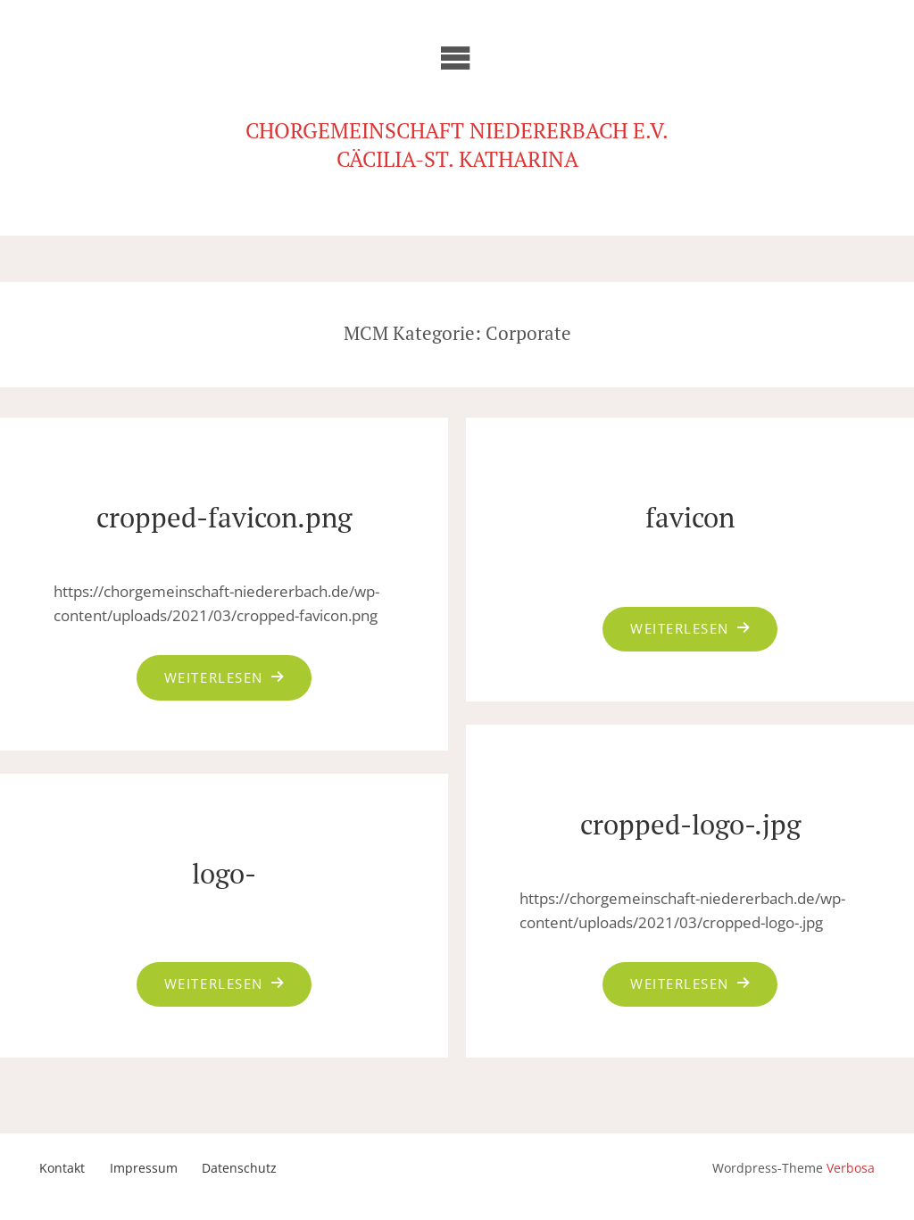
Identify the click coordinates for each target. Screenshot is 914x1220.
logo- (224, 873)
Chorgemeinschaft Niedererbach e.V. (457, 130)
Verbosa (851, 1167)
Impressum (144, 1167)
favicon (690, 517)
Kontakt (62, 1167)
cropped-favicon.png (224, 517)
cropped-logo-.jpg (690, 824)
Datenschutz (239, 1167)
